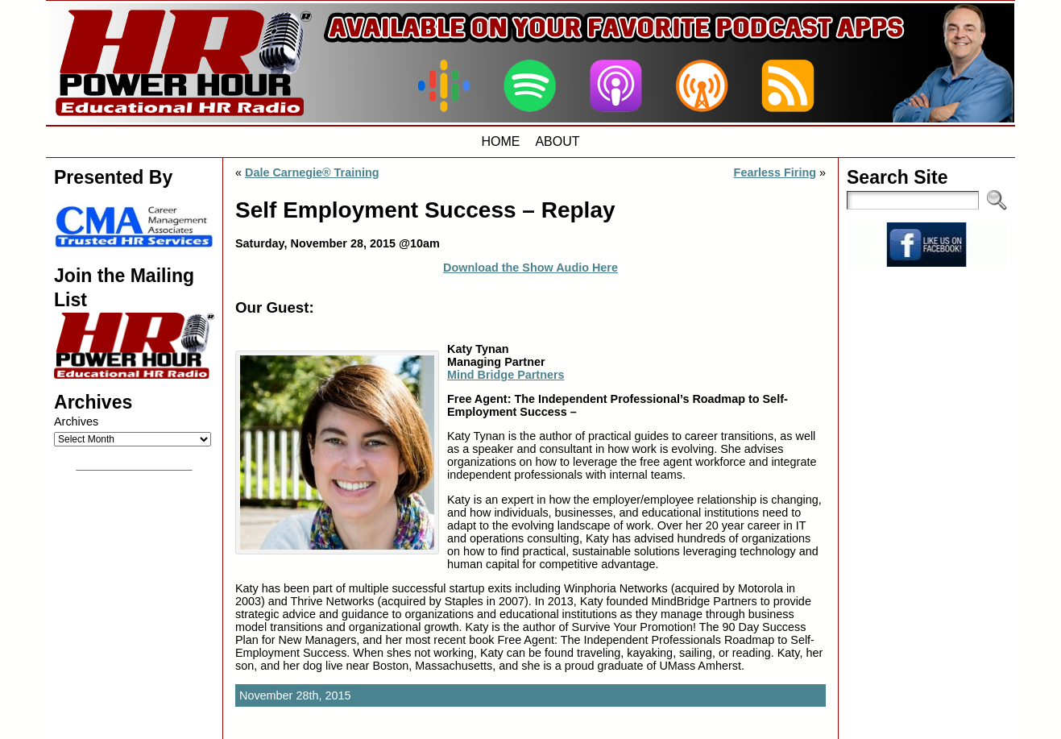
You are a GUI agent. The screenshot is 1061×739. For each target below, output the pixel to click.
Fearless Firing (775, 172)
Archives (76, 421)
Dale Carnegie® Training (312, 172)
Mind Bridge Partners (506, 374)
